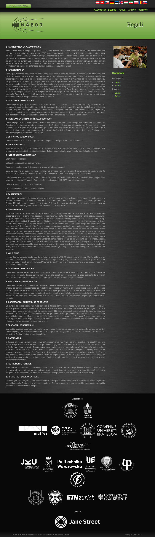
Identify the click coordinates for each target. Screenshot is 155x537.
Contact (143, 10)
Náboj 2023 (100, 10)
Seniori (118, 82)
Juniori (117, 85)
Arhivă (132, 10)
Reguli (122, 10)
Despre (112, 10)
